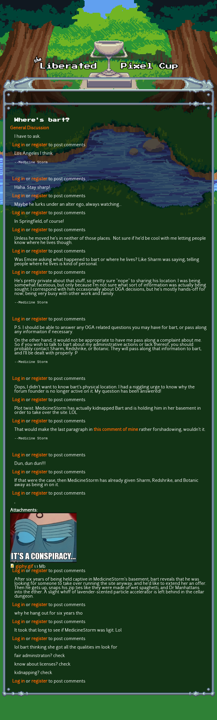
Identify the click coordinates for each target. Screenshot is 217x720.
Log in (18, 145)
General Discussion (29, 128)
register (39, 145)
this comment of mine (116, 431)
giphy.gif (24, 569)
